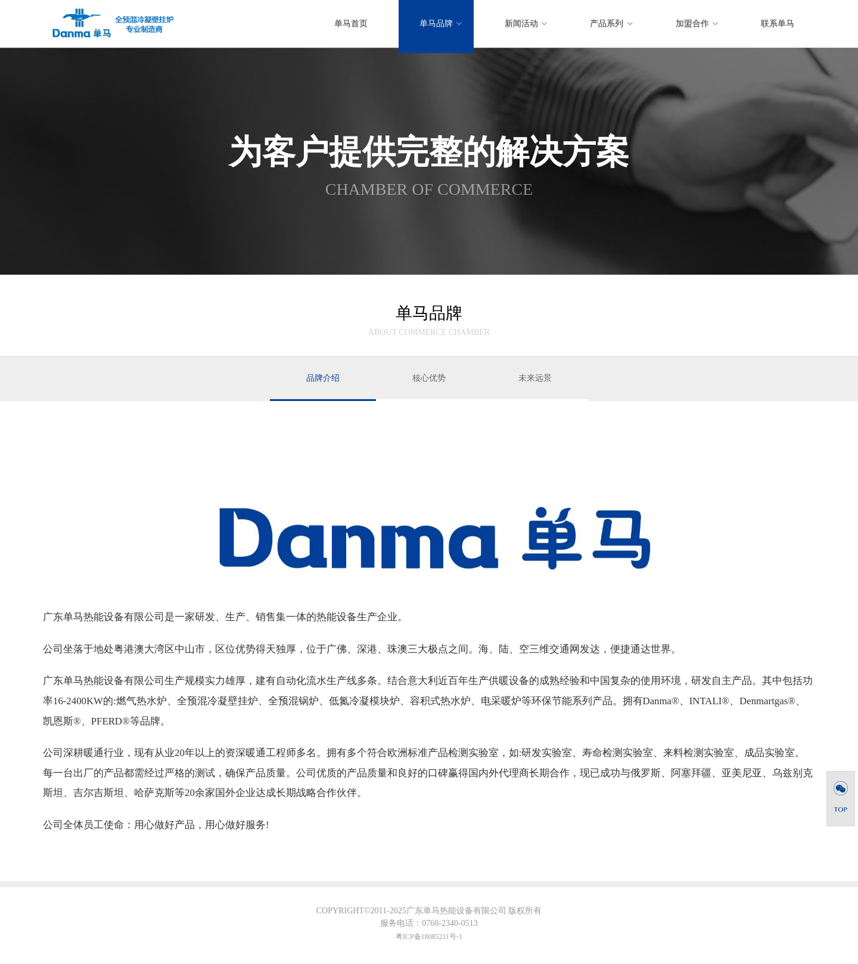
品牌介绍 (323, 378)
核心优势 (429, 378)
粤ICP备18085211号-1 (429, 936)
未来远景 (535, 378)
